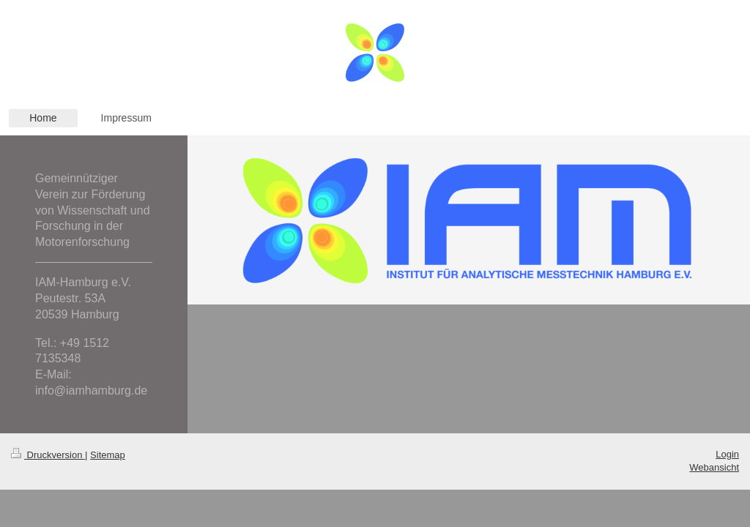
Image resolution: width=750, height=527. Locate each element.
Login (727, 454)
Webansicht (714, 467)
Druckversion (48, 454)
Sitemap (107, 454)
